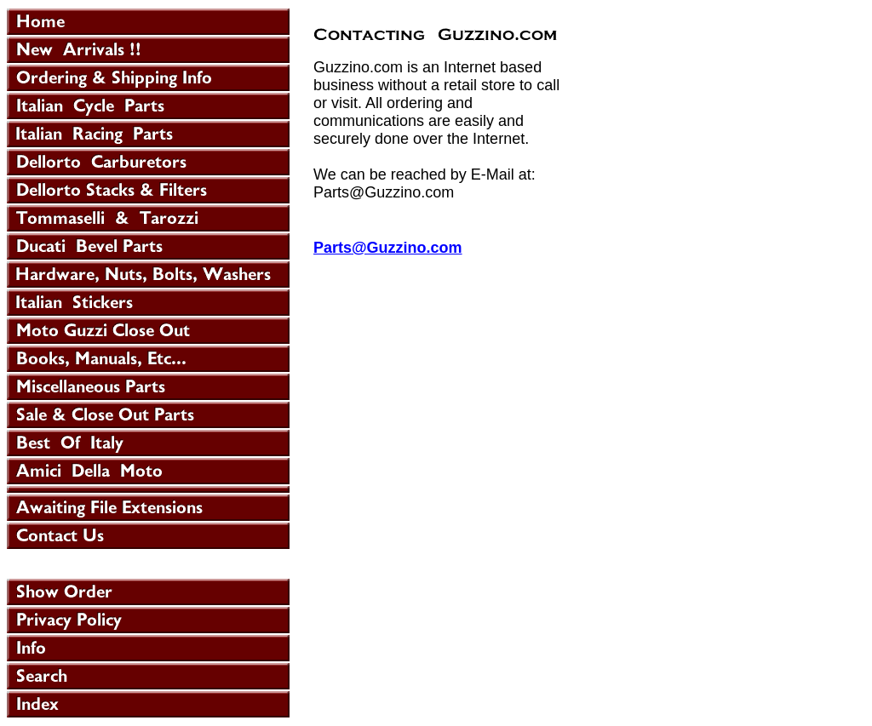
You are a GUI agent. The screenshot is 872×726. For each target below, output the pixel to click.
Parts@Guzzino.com (387, 247)
